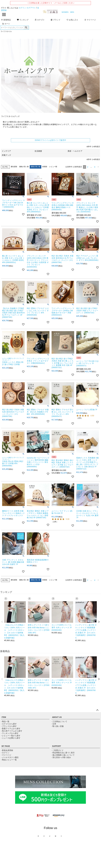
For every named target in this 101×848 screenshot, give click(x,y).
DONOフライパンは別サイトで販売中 (50, 140)
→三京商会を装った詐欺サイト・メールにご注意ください (50, 3)
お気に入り (72, 20)
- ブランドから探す (9, 726)
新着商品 (6, 20)
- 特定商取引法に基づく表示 (63, 753)
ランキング (23, 20)
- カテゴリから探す (9, 724)
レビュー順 (53, 167)
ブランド (55, 20)
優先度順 (14, 167)
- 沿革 (54, 724)
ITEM (4, 717)
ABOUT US (57, 717)
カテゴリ (39, 20)
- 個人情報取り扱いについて (63, 755)
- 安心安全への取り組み (61, 757)
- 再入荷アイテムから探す (11, 731)
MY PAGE (6, 746)
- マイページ (6, 755)
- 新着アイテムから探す (10, 728)
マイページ (90, 20)
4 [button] (94, 167)
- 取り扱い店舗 (58, 726)
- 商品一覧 (5, 721)
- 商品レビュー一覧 (9, 760)
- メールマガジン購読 (10, 757)
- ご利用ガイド (58, 750)
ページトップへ (97, 710)
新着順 (44, 167)
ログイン (22, 8)
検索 (26, 27)
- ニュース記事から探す (10, 738)
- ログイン (5, 753)
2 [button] (87, 167)
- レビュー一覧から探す (10, 736)
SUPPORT (56, 746)
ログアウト (31, 8)
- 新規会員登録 (7, 750)
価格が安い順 (24, 167)
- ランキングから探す (10, 733)
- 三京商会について (59, 721)
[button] (98, 167)
